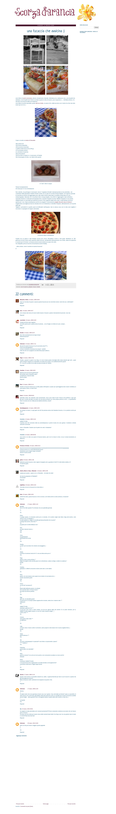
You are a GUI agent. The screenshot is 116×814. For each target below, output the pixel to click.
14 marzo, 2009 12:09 (34, 408)
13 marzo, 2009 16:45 (31, 320)
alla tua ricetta (39, 103)
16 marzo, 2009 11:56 (28, 459)
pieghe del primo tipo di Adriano (63, 202)
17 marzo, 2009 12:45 (33, 688)
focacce (34, 286)
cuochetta (22, 320)
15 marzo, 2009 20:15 (35, 445)
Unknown (22, 343)
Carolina (22, 370)
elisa (21, 494)
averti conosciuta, (27, 98)
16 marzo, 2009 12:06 (42, 471)
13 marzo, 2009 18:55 (30, 370)
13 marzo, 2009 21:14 (28, 384)
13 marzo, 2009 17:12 (30, 343)
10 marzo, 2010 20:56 (27, 709)
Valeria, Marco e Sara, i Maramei (28, 471)
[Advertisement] (45, 789)
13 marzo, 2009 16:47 (29, 332)
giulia (21, 459)
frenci (21, 395)
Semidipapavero (24, 408)
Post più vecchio (71, 804)
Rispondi (22, 305)
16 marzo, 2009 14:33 (30, 485)
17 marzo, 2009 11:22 (33, 504)
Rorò (21, 384)
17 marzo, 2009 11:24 (29, 674)
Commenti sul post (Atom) (26, 806)
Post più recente (20, 804)
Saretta (22, 332)
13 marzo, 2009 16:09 (34, 299)
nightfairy (22, 485)
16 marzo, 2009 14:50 (28, 494)
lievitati (38, 286)
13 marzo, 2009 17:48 (28, 357)
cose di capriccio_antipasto (26, 286)
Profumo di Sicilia (24, 445)
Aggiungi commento (21, 735)
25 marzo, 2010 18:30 (33, 723)
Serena (22, 674)
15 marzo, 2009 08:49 (30, 434)
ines (21, 310)
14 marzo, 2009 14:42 (30, 419)
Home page (46, 804)
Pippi (21, 357)
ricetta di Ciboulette (30, 140)
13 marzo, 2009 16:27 (28, 310)
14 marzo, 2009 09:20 (28, 395)
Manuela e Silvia (24, 299)
